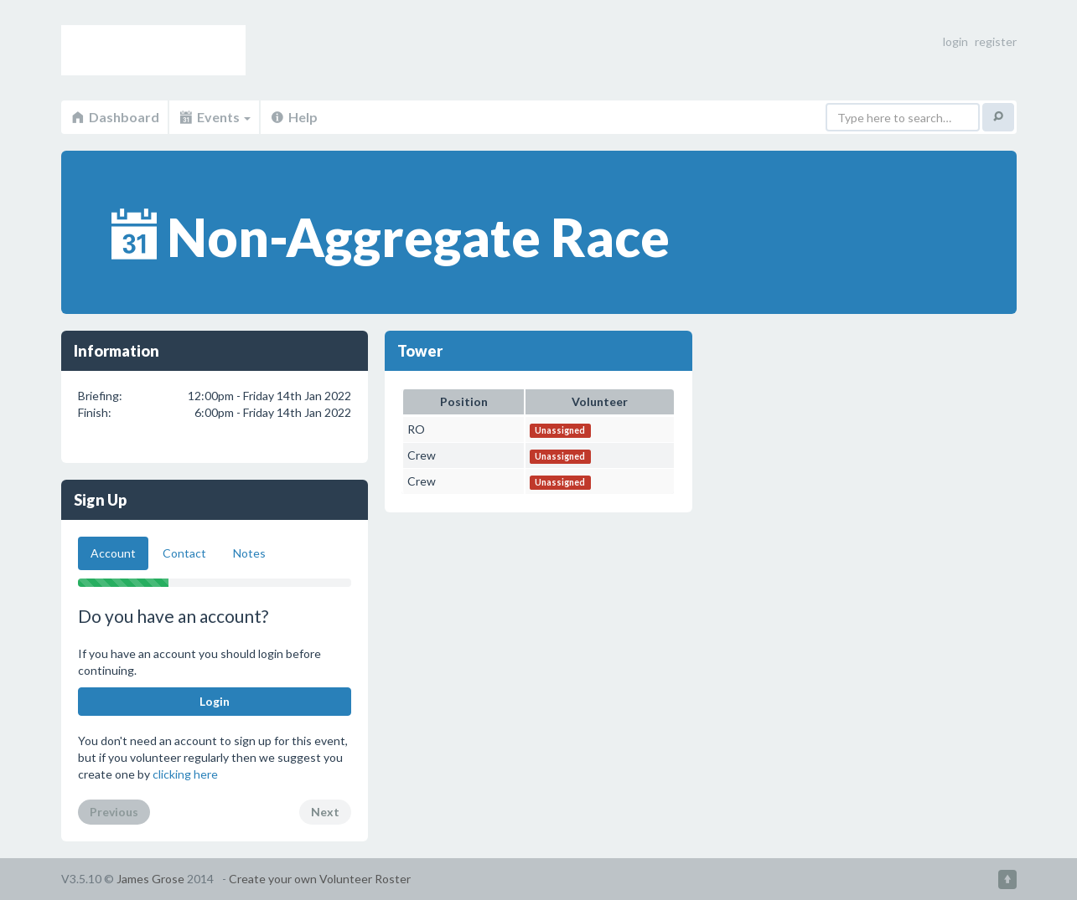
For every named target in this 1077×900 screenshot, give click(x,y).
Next (325, 812)
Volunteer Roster (153, 50)
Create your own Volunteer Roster (320, 879)
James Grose (150, 879)
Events (214, 117)
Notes (249, 553)
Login (214, 701)
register (996, 41)
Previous (114, 812)
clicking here (185, 774)
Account (113, 553)
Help (293, 117)
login (955, 41)
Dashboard (114, 117)
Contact (184, 553)
